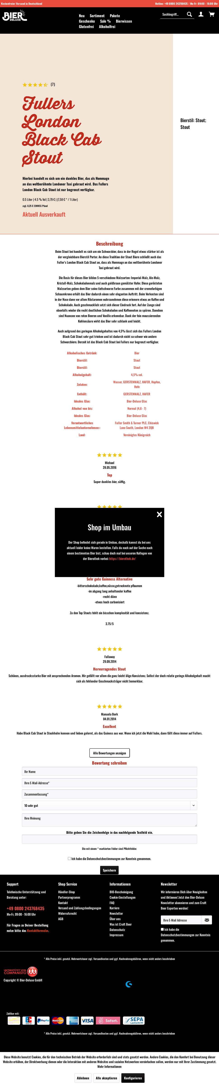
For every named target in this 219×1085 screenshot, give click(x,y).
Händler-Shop (66, 891)
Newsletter (116, 913)
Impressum (116, 934)
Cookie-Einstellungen (123, 897)
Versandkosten (101, 959)
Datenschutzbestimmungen (103, 858)
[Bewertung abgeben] (109, 805)
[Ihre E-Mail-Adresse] (109, 782)
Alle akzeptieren (106, 1078)
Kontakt (63, 902)
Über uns (115, 918)
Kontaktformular (37, 930)
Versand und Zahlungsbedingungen (79, 907)
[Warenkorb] (211, 14)
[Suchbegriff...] (177, 14)
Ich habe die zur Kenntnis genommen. (111, 858)
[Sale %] (105, 21)
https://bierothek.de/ (122, 558)
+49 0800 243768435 (176, 3)
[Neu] (82, 15)
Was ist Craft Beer (121, 924)
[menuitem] (82, 15)
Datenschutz (117, 929)
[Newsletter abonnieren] (207, 919)
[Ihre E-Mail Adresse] (181, 919)
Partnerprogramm (69, 897)
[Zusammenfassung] (109, 793)
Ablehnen (83, 1078)
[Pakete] (115, 15)
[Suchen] (189, 14)
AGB (60, 918)
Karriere (114, 907)
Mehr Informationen (109, 1066)
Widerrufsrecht (67, 913)
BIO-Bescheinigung (121, 891)
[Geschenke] (87, 21)
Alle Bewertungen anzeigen (109, 753)
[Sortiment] (97, 15)
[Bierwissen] (124, 21)
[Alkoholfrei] (107, 26)
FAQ (112, 902)
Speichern (109, 870)
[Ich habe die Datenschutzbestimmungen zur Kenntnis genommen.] (69, 858)
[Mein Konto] (200, 14)
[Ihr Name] (109, 771)
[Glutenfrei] (86, 26)
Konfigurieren (133, 1078)
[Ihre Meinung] (109, 820)
